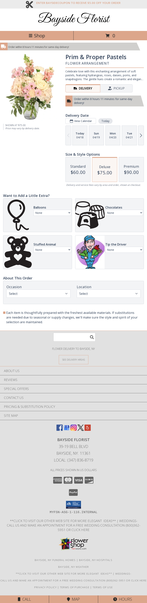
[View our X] (80, 429)
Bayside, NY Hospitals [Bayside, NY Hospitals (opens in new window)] (95, 560)
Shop (37, 35)
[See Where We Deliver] (73, 359)
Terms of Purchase (74, 587)
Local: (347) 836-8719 (73, 460)
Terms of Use (103, 587)
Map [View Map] (73, 599)
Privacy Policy (45, 587)
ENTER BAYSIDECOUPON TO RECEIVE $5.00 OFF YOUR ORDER (78, 3)
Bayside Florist (73, 19)
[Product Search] (74, 337)
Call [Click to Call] (24, 599)
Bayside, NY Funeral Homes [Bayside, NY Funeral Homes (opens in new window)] (55, 560)
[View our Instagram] (73, 429)
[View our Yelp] (88, 429)
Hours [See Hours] (122, 599)
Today (105, 121)
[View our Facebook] (59, 429)
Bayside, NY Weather (73, 567)
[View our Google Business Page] (66, 429)
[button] (73, 505)
